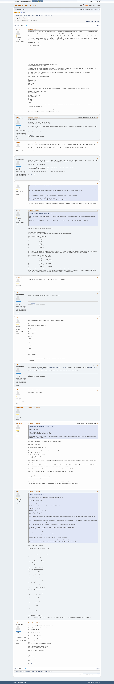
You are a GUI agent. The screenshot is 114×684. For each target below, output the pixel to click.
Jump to (80, 674)
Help (89, 682)
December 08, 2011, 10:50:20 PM (34, 407)
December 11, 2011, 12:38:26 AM (34, 423)
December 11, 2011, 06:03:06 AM (34, 491)
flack (18, 142)
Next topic (96, 21)
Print (98, 25)
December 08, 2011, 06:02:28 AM (34, 292)
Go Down (17, 25)
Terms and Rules (94, 682)
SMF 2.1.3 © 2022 (16, 682)
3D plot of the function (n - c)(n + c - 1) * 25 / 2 (56, 367)
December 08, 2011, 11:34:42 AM (34, 317)
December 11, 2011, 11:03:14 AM (34, 622)
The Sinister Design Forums (25, 5)
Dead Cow (33, 135)
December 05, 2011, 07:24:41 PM (34, 29)
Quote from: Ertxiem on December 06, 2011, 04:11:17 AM (41, 426)
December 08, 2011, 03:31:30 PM (34, 389)
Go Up (16, 668)
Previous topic (89, 21)
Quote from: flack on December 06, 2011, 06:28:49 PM (41, 213)
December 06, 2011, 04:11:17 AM (34, 117)
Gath (18, 29)
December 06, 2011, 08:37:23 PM (34, 210)
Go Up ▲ (99, 682)
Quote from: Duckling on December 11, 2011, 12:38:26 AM (42, 494)
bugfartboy (20, 277)
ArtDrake (19, 423)
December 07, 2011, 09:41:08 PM (34, 277)
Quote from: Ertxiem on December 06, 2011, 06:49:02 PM (41, 185)
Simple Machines (23, 682)
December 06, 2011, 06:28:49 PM (34, 142)
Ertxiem (19, 117)
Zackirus (19, 318)
